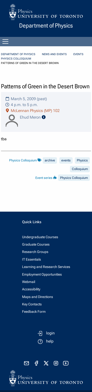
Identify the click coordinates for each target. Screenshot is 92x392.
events (66, 160)
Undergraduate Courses (40, 237)
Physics (82, 160)
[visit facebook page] (36, 363)
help (49, 341)
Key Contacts (32, 304)
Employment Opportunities (42, 274)
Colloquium (80, 169)
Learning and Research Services (46, 267)
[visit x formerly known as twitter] (46, 363)
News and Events (54, 54)
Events (78, 54)
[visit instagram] (56, 363)
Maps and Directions (37, 297)
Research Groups (35, 252)
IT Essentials (31, 259)
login (50, 333)
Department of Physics (18, 54)
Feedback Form (34, 312)
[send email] (26, 363)
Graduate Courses (36, 244)
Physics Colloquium (16, 58)
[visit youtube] (66, 363)
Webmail (28, 282)
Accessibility (31, 289)
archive (50, 160)
